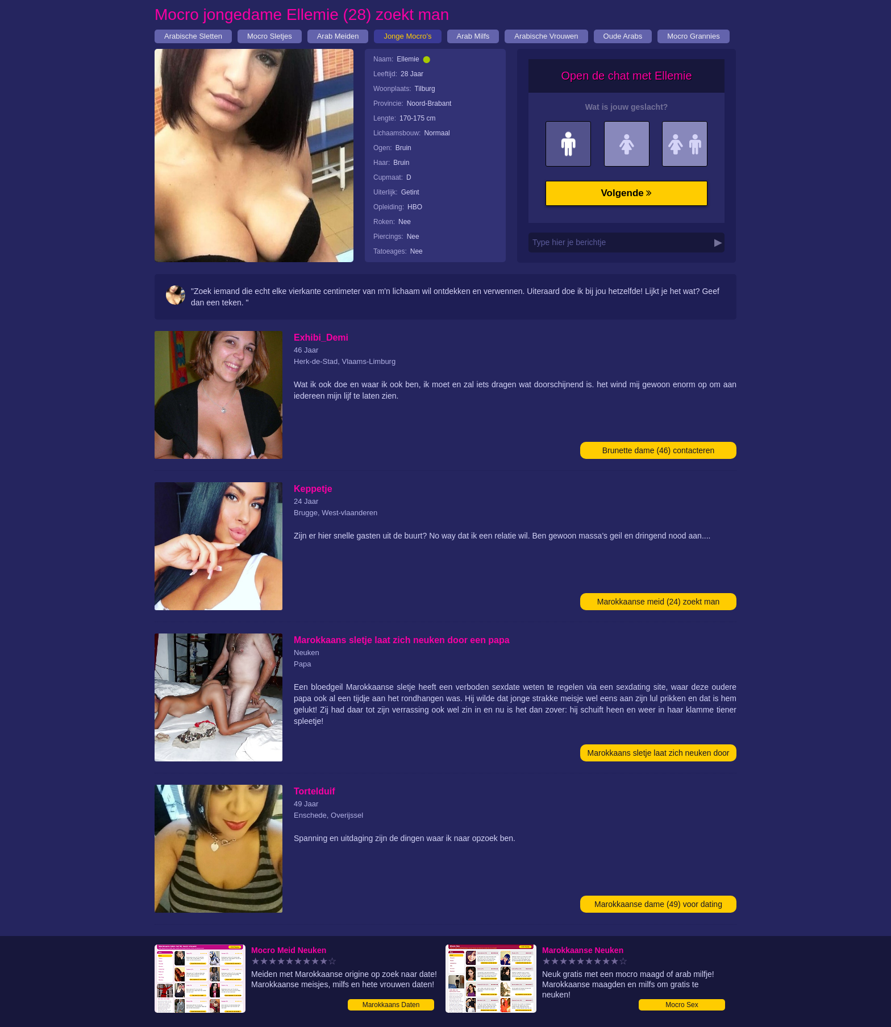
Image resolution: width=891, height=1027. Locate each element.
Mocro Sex (681, 1005)
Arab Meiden (338, 36)
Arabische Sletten (193, 36)
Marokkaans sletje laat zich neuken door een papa (659, 754)
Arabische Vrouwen (546, 36)
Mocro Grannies (693, 36)
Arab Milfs (473, 36)
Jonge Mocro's (407, 36)
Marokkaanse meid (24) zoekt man (658, 601)
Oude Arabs (623, 36)
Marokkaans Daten (391, 1005)
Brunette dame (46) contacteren (658, 450)
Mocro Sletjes (269, 36)
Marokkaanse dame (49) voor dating (658, 904)
